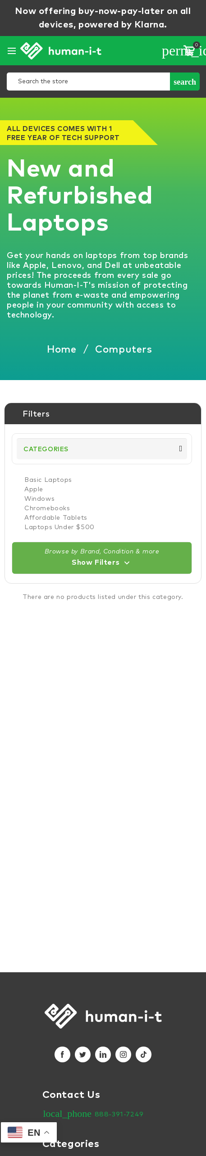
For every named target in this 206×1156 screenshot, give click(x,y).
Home (61, 350)
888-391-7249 (119, 1114)
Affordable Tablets (55, 518)
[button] (102, 558)
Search (185, 81)
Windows (39, 499)
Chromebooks (47, 508)
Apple (33, 489)
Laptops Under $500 (59, 527)
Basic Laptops (48, 480)
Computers (123, 350)
